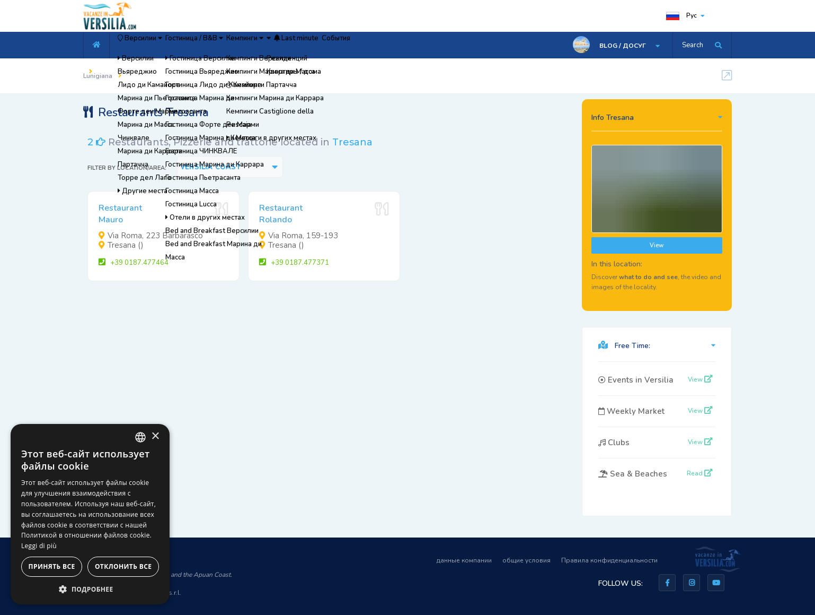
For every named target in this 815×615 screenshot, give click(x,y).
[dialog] (90, 514)
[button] (90, 589)
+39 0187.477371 (294, 262)
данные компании (464, 560)
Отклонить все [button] (123, 566)
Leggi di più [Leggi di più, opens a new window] (39, 545)
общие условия (526, 560)
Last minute (388, 45)
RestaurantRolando (281, 214)
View (656, 245)
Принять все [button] (52, 566)
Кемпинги (300, 45)
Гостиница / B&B (229, 45)
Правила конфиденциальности (609, 560)
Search (692, 45)
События (445, 45)
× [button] (155, 436)
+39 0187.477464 (134, 262)
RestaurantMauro (120, 214)
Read (700, 473)
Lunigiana (97, 76)
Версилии (152, 45)
